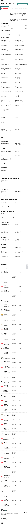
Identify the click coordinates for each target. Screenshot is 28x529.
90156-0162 (5, 432)
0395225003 (5, 342)
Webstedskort (2, 526)
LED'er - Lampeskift (17, 155)
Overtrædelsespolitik (3, 518)
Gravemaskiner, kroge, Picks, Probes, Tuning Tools (20, 118)
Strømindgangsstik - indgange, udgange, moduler (6, 68)
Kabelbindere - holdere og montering (5, 232)
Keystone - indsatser (17, 77)
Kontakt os (2, 522)
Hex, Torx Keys (17, 117)
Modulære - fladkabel (3, 240)
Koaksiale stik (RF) (3, 96)
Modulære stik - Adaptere (18, 73)
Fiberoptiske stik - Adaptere (18, 83)
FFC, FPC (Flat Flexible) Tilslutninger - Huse (6, 86)
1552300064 (5, 399)
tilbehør (2, 181)
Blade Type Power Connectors (5, 105)
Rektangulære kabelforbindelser (5, 248)
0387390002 (6, 447)
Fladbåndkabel (17, 240)
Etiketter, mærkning (3, 202)
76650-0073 (5, 442)
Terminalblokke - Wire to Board (19, 49)
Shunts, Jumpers (3, 59)
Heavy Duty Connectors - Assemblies (5, 82)
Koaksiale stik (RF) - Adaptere (4, 95)
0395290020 (5, 371)
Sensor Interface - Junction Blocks (5, 143)
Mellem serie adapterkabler (18, 256)
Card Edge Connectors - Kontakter (19, 101)
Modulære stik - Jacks (4, 73)
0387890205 (6, 366)
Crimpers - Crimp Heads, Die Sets (19, 121)
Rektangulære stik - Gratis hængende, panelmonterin (19, 63)
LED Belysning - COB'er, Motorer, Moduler (6, 158)
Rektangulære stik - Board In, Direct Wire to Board (21, 64)
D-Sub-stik (2, 92)
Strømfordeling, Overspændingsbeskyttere (6, 180)
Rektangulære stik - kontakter (5, 64)
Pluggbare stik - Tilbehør (4, 69)
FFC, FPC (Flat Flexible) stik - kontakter (19, 86)
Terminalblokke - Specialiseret (4, 50)
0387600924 (5, 499)
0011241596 (6, 471)
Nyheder (2, 523)
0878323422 (5, 333)
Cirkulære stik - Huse (17, 96)
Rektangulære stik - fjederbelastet (19, 59)
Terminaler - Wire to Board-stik (18, 40)
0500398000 (5, 480)
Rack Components (3, 260)
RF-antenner (17, 151)
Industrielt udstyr (3, 191)
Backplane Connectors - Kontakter (5, 109)
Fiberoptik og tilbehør (3, 118)
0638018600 (5, 485)
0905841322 (5, 423)
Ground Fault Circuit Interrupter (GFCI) (5, 224)
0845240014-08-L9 (6, 304)
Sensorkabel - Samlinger (18, 143)
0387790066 (6, 352)
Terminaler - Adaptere (3, 49)
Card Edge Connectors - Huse (18, 100)
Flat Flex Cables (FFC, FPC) (4, 252)
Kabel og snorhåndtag (18, 232)
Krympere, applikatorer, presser (5, 121)
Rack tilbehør (16, 260)
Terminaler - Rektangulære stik (4, 45)
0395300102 (5, 380)
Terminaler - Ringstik (18, 44)
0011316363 (5, 466)
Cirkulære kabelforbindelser (4, 256)
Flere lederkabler (17, 239)
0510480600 (6, 385)
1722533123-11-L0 (6, 409)
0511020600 (6, 290)
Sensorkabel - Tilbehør (4, 144)
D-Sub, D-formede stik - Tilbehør (19, 91)
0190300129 (6, 428)
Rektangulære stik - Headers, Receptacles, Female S (20, 61)
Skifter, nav (2, 169)
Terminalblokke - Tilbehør (4, 55)
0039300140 (5, 413)
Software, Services (3, 213)
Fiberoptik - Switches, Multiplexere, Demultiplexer (6, 159)
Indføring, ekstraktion (3, 117)
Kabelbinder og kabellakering (18, 231)
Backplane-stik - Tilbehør (4, 110)
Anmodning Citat (22, 4)
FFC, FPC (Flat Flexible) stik (18, 87)
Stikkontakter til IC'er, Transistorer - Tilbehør (6, 58)
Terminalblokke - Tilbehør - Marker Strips (6, 54)
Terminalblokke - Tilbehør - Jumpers (19, 54)
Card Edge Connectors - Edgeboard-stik (5, 101)
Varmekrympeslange (3, 231)
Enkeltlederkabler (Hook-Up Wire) (5, 239)
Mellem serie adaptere (17, 105)
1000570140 (5, 285)
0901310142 (5, 394)
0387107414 (5, 404)
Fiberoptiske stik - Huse (3, 83)
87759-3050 (5, 490)
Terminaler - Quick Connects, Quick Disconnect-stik (21, 45)
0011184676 (6, 328)
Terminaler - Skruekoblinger (4, 44)
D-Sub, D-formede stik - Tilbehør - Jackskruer (6, 91)
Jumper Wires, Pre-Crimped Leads (5, 251)
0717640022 (5, 271)
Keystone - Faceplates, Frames (4, 78)
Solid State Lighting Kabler (18, 247)
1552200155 (5, 309)
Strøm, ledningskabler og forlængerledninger (20, 248)
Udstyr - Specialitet (3, 129)
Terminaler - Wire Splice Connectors (5, 41)
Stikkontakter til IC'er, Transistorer (19, 58)
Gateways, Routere (3, 170)
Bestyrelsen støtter (17, 203)
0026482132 (5, 323)
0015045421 (5, 390)
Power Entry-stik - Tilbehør (18, 68)
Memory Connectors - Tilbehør (4, 77)
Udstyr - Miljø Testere (17, 129)
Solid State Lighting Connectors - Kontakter (20, 55)
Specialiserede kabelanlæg (4, 247)
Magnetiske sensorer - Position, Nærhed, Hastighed (21, 144)
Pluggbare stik (17, 69)
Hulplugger (2, 203)
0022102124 (5, 314)
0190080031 (5, 504)
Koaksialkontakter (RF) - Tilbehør (18, 95)
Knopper (16, 202)
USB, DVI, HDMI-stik (3, 40)
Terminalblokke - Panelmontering (18, 50)
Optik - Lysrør (2, 155)
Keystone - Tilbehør (17, 78)
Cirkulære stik (3, 100)
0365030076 (5, 295)
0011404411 (6, 461)
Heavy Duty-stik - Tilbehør (18, 82)
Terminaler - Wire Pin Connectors (19, 41)
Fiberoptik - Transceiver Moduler (19, 158)
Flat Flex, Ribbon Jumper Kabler (19, 251)
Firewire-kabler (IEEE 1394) (18, 252)
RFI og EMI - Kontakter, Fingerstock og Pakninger (6, 151)
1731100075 (5, 347)
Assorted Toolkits (3, 122)
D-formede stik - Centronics (18, 92)
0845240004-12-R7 (7, 276)
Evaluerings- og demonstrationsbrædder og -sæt (6, 214)
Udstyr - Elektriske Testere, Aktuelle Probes (6, 130)
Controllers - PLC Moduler (18, 191)
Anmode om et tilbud (3, 519)
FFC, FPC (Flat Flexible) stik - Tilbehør (5, 87)
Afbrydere (16, 224)
